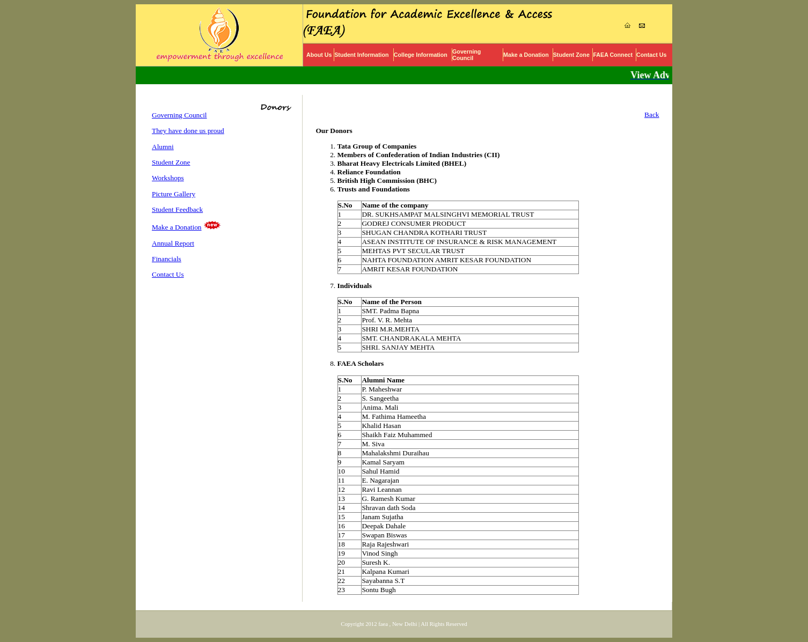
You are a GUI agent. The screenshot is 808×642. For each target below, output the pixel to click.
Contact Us (651, 54)
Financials (166, 259)
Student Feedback (177, 209)
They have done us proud (188, 131)
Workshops (168, 178)
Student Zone (571, 54)
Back (651, 114)
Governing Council (466, 54)
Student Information (361, 54)
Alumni (163, 147)
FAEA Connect (613, 54)
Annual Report (173, 243)
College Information (420, 54)
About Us (319, 54)
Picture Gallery (173, 194)
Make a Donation (526, 54)
